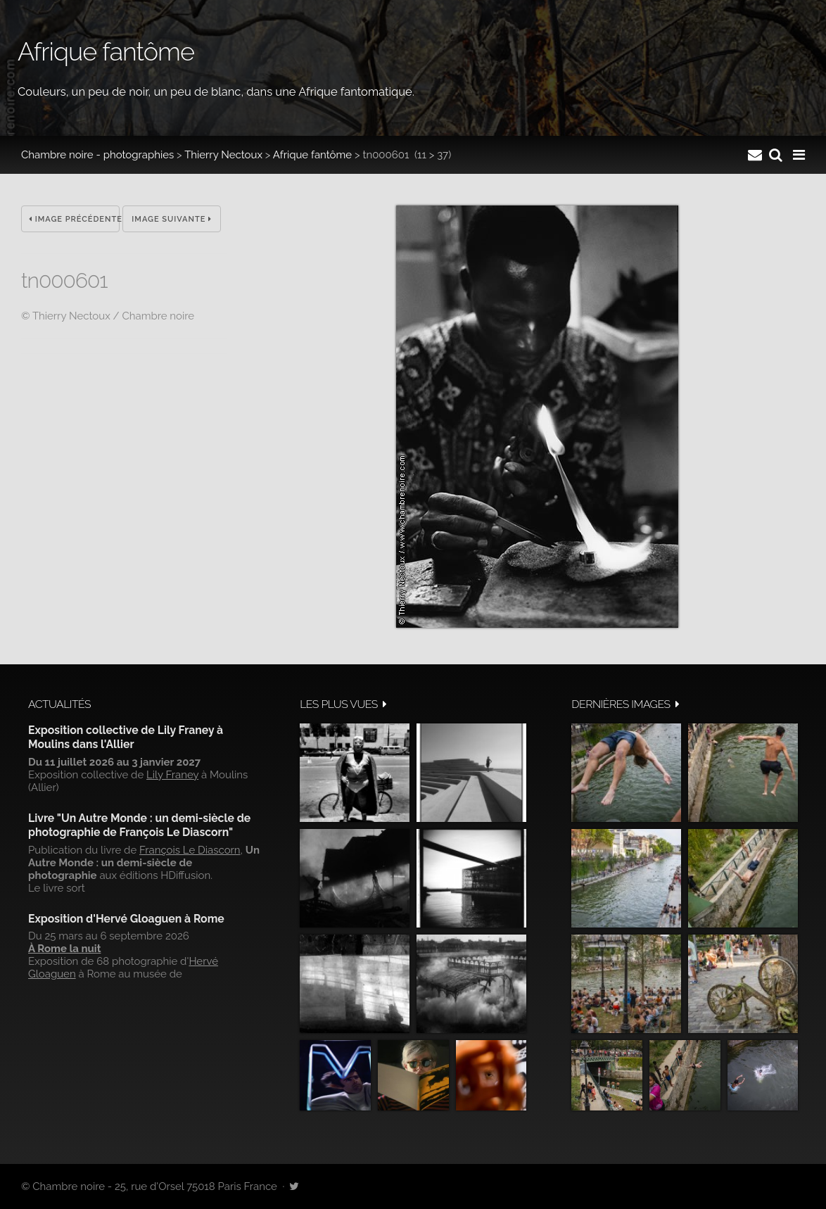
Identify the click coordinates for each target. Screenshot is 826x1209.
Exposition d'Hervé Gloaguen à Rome (126, 918)
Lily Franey (172, 774)
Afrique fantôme (312, 154)
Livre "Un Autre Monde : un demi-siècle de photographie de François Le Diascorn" (139, 825)
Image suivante (172, 219)
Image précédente (74, 219)
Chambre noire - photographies (97, 154)
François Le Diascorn (190, 850)
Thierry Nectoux (223, 154)
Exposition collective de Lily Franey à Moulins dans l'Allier (125, 737)
